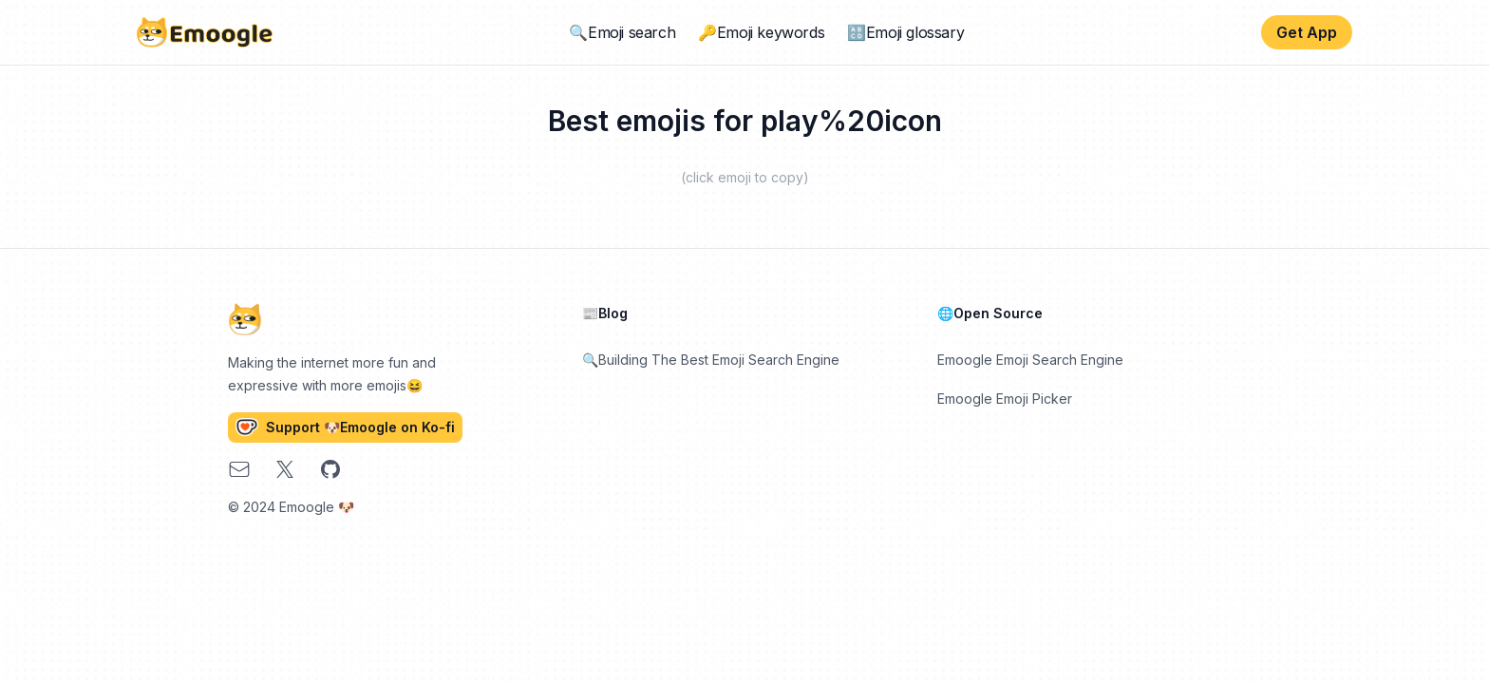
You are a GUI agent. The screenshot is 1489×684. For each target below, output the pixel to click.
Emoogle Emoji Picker (1004, 398)
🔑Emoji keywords (761, 32)
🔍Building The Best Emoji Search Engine (710, 360)
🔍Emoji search (622, 32)
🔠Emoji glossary (905, 32)
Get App (1306, 32)
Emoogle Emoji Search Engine (1030, 360)
